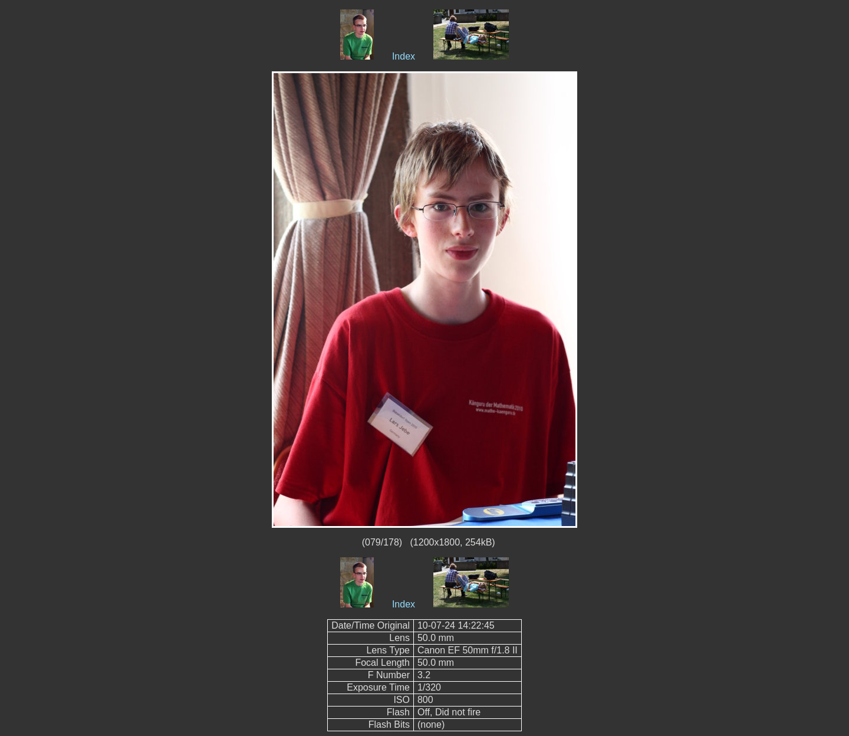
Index (403, 56)
